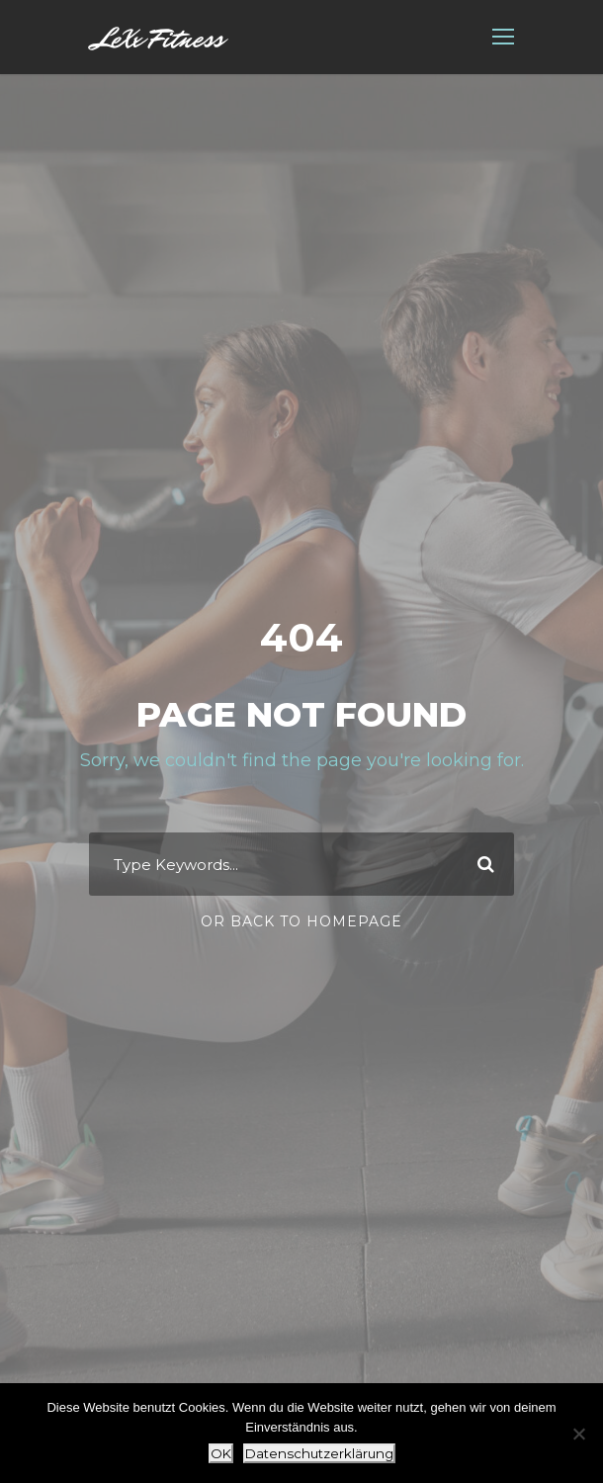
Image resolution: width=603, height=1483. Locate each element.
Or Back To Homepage (301, 921)
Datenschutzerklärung (319, 1453)
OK (221, 1453)
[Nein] (578, 1433)
